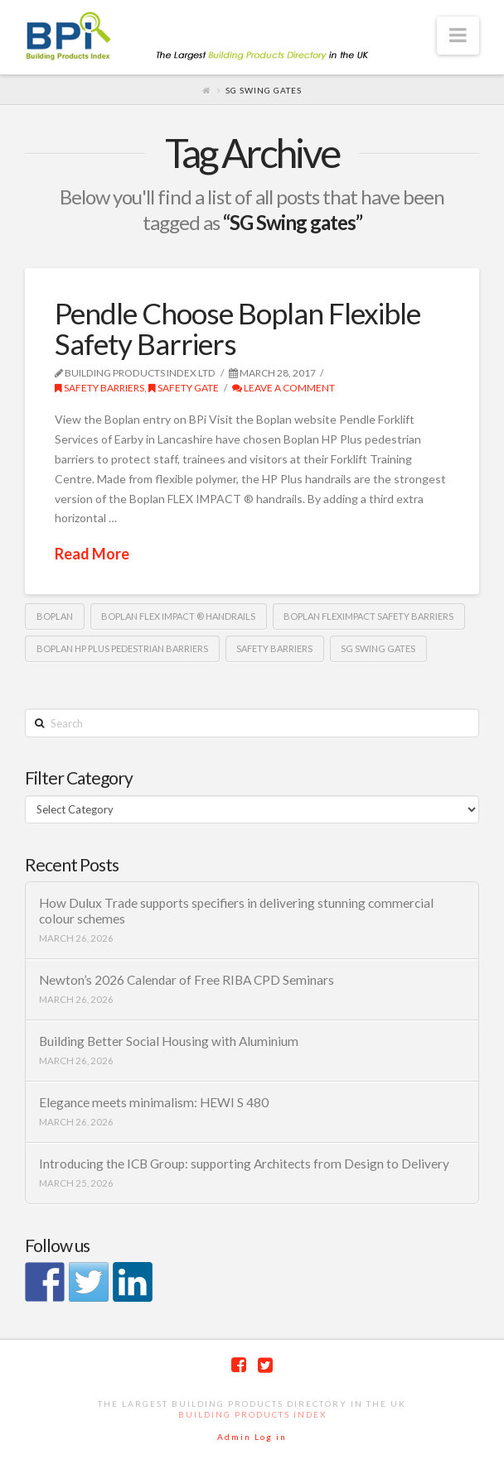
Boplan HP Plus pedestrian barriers (122, 648)
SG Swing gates (378, 648)
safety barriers (274, 648)
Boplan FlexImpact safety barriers (368, 616)
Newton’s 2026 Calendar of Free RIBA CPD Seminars (186, 979)
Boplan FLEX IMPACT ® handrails (178, 616)
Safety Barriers (99, 388)
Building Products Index (252, 1414)
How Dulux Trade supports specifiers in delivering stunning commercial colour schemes (236, 910)
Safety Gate (183, 388)
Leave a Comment (283, 388)
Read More (92, 554)
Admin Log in (252, 1437)
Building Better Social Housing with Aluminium (168, 1041)
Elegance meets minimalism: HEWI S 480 (154, 1102)
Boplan (54, 616)
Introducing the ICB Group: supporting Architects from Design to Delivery (244, 1163)
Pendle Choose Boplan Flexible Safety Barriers (237, 328)
